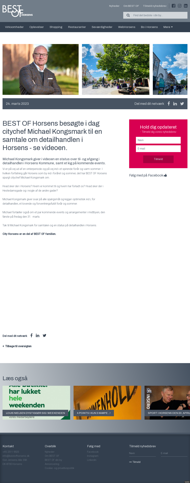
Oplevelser (36, 27)
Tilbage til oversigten (18, 346)
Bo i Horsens (149, 27)
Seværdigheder (102, 27)
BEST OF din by (53, 459)
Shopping (56, 27)
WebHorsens (126, 27)
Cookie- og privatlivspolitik (59, 468)
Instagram (92, 455)
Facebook (93, 451)
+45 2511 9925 (11, 451)
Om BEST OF (131, 6)
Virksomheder (14, 27)
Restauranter (77, 27)
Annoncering (52, 464)
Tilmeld (158, 159)
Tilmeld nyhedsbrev (155, 6)
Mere (168, 27)
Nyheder (114, 6)
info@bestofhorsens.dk (16, 455)
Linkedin (91, 459)
